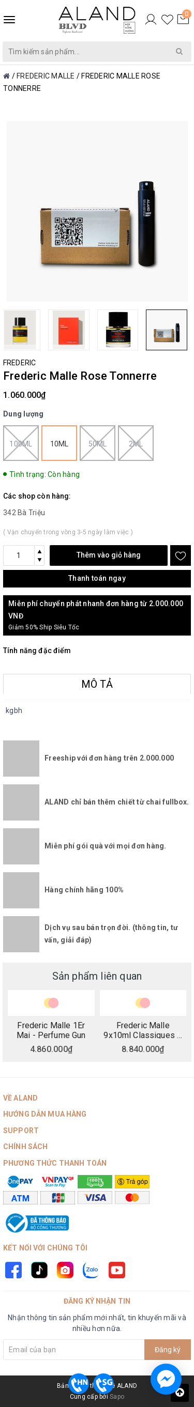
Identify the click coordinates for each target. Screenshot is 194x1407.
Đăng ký (168, 1350)
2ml (136, 443)
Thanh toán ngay (97, 578)
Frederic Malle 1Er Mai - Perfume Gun (51, 1030)
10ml (59, 444)
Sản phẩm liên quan (97, 976)
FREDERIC (19, 363)
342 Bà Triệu (24, 512)
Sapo (117, 1396)
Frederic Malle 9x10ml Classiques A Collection (142, 1030)
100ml (21, 443)
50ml (97, 443)
